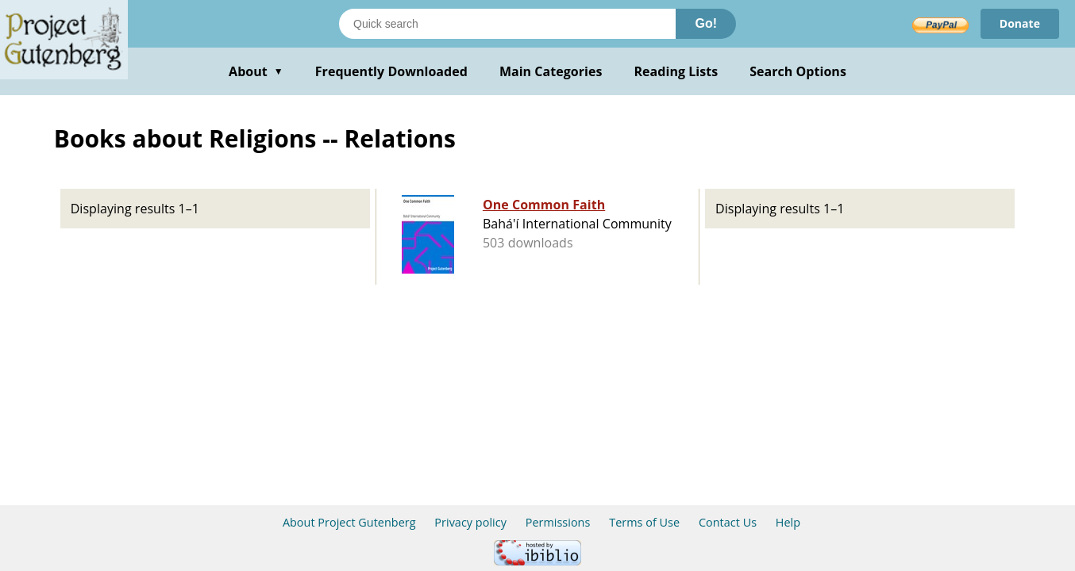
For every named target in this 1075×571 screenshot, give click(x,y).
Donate (1020, 23)
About (256, 71)
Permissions (558, 522)
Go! (706, 23)
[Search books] (507, 24)
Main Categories (551, 71)
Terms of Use (644, 522)
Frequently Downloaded (391, 71)
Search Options (797, 71)
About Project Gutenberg (349, 522)
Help (788, 522)
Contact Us (728, 522)
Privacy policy (470, 522)
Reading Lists (676, 71)
